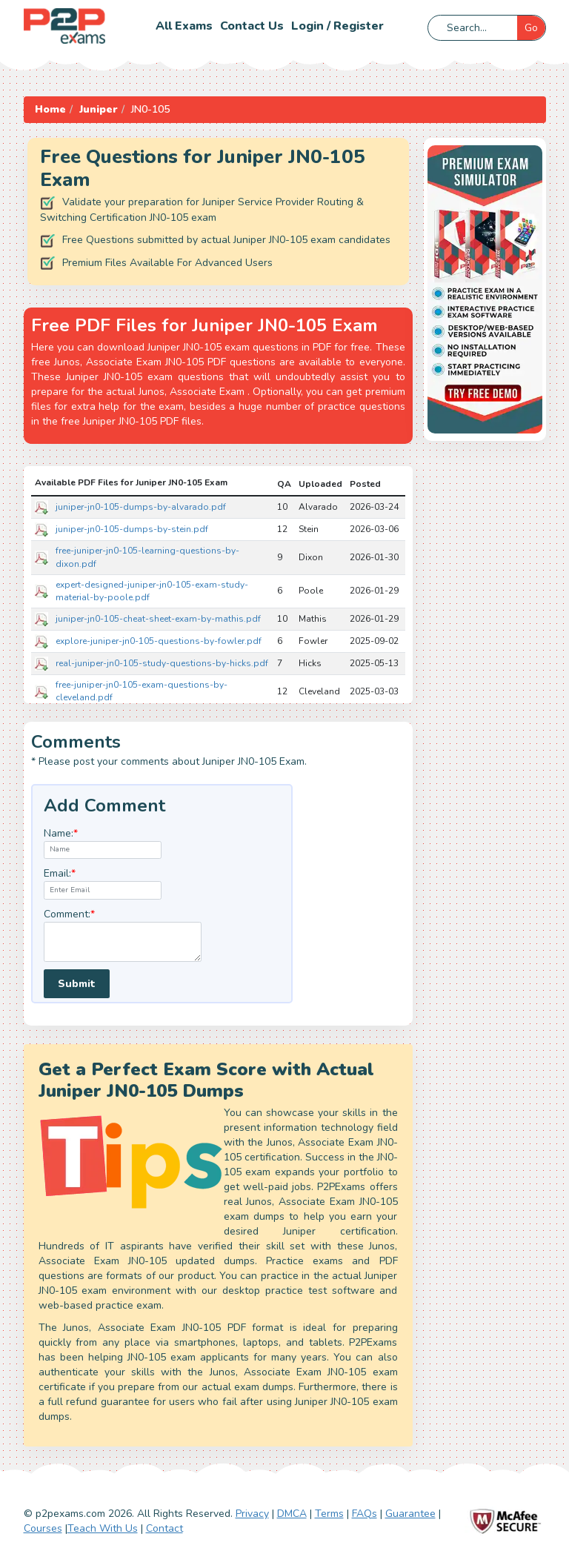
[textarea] (123, 942)
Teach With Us (102, 1528)
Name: (61, 833)
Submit (77, 984)
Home (50, 109)
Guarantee (410, 1514)
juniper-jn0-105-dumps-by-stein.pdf (132, 529)
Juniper (98, 109)
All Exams (184, 26)
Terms (329, 1514)
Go (531, 28)
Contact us (252, 26)
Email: (60, 873)
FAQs (364, 1514)
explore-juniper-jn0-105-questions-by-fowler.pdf (159, 641)
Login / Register (337, 26)
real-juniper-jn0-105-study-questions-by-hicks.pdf (162, 663)
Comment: (69, 914)
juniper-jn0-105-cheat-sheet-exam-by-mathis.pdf (158, 619)
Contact (164, 1528)
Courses (43, 1528)
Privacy (252, 1514)
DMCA (292, 1514)
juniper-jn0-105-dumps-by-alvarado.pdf (141, 507)
